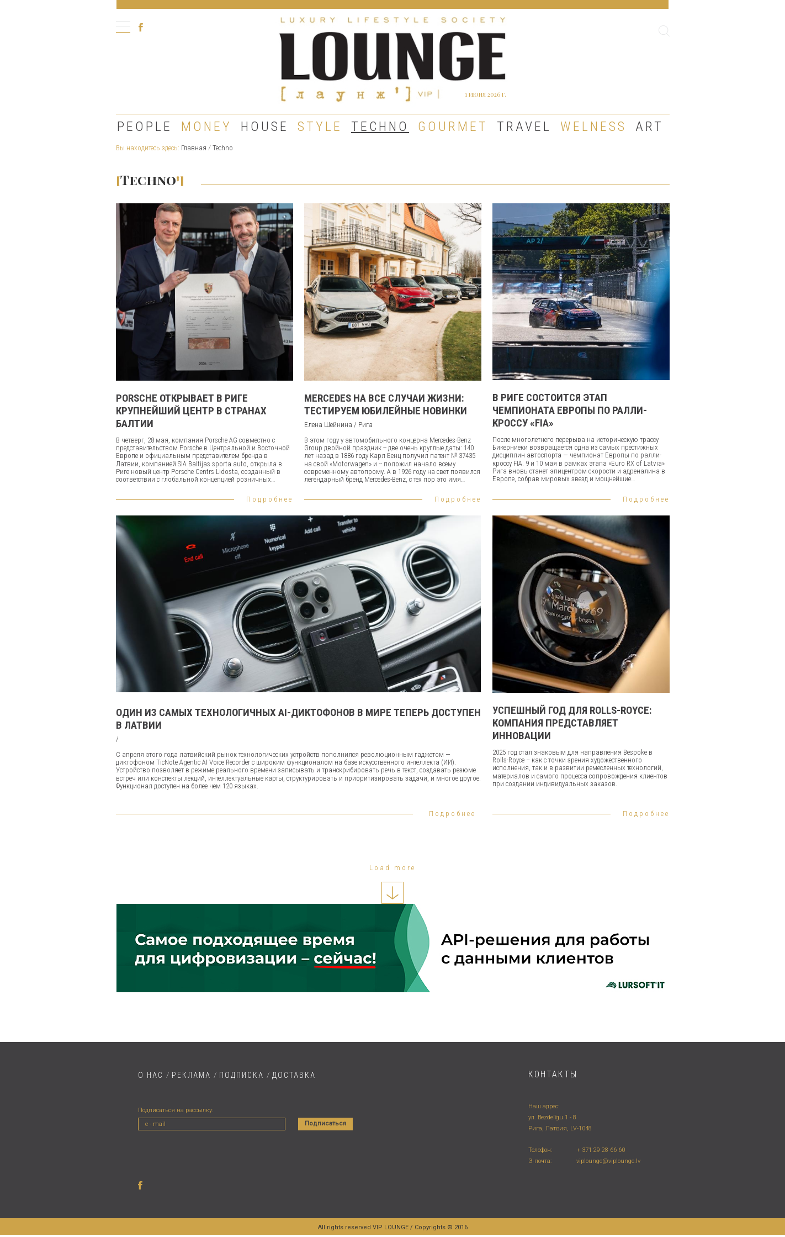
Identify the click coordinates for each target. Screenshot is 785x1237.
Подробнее (269, 499)
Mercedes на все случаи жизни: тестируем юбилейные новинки (385, 404)
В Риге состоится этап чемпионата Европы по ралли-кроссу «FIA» (569, 410)
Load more (392, 868)
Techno (380, 126)
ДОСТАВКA (294, 1075)
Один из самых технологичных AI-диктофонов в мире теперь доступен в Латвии (298, 718)
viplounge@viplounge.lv (608, 1161)
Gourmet (453, 126)
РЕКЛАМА (191, 1075)
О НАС (150, 1075)
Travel (524, 126)
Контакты (552, 1074)
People (144, 126)
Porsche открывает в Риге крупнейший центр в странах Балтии (191, 411)
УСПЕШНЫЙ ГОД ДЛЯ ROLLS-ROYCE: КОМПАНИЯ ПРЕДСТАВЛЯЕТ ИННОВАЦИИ (572, 723)
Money (206, 126)
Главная (193, 148)
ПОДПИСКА (241, 1075)
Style (320, 126)
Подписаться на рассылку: (175, 1110)
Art (649, 126)
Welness (593, 126)
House (265, 126)
